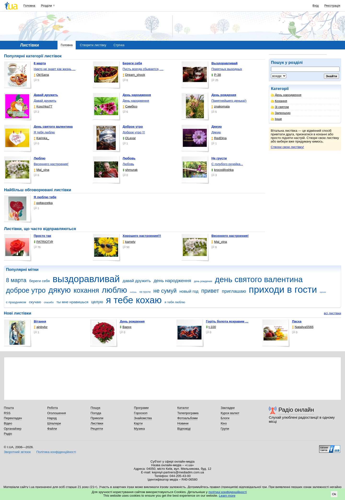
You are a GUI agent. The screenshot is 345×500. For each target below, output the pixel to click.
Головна (29, 5)
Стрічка (119, 45)
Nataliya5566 (302, 327)
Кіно (224, 423)
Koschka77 (43, 106)
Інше (276, 119)
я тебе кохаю (134, 300)
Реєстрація (332, 5)
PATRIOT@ (43, 242)
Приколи (97, 418)
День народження (286, 95)
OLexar (129, 138)
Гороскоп (140, 413)
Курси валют (230, 413)
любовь (133, 292)
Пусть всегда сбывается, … (143, 69)
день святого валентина (259, 279)
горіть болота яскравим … (227, 321)
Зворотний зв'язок (17, 452)
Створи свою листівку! (287, 147)
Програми (141, 408)
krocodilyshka (222, 170)
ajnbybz (40, 327)
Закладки (228, 408)
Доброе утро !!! (134, 132)
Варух (125, 327)
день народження (172, 280)
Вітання (40, 321)
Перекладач (13, 418)
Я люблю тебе (45, 197)
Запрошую (280, 113)
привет (210, 291)
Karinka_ (41, 138)
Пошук (95, 408)
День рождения (132, 321)
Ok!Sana (41, 75)
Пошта (9, 408)
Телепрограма (188, 413)
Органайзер (12, 428)
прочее (323, 292)
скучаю (35, 302)
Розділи (46, 5)
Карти (138, 423)
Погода (96, 413)
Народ (52, 418)
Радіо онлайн (296, 409)
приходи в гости (283, 289)
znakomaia (220, 106)
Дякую (216, 132)
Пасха (296, 321)
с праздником (16, 302)
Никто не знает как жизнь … (55, 69)
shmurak (130, 170)
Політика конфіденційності (56, 452)
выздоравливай (86, 279)
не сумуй (165, 291)
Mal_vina (41, 170)
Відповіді (184, 428)
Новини (183, 423)
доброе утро (26, 290)
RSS (7, 413)
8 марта (16, 280)
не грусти (144, 291)
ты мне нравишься (72, 302)
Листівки (97, 423)
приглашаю (234, 291)
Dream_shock (134, 75)
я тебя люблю (175, 302)
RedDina (218, 138)
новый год (188, 291)
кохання (86, 290)
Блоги (225, 418)
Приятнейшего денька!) (228, 100)
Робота (52, 408)
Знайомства (143, 418)
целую (97, 302)
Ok (334, 494)
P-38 (216, 75)
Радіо (8, 433)
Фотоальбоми (187, 418)
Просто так (42, 236)
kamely (129, 242)
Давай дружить (45, 100)
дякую (59, 290)
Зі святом (280, 107)
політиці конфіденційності (227, 492)
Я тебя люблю (44, 132)
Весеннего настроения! (51, 164)
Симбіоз (130, 106)
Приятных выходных (226, 69)
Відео (8, 423)
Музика (139, 428)
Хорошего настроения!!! (142, 236)
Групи (225, 428)
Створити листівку (93, 45)
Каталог (183, 408)
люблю (114, 290)
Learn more (227, 495)
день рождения (203, 281)
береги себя (39, 281)
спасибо (49, 302)
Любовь (128, 164)
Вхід (316, 5)
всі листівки (332, 313)
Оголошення (56, 413)
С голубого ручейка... (227, 164)
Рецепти (97, 428)
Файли (52, 428)
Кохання (279, 101)
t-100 (211, 327)
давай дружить (137, 281)
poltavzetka (43, 203)
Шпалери (54, 423)
